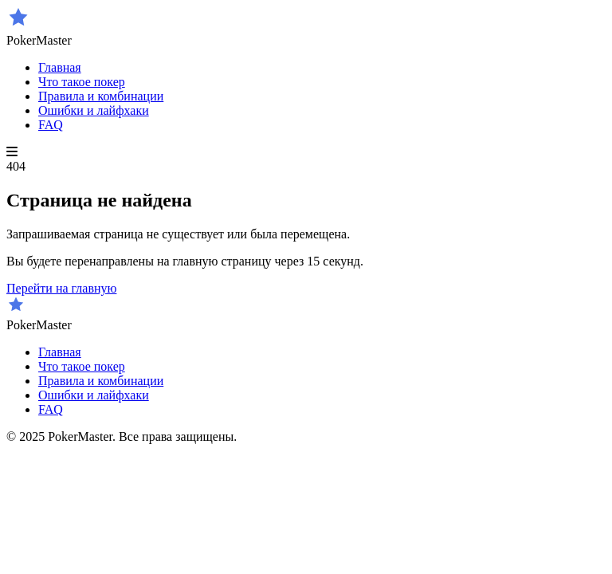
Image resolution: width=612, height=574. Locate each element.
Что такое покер (81, 81)
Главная (59, 67)
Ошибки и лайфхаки (93, 110)
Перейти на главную (61, 288)
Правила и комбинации (100, 96)
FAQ (50, 125)
